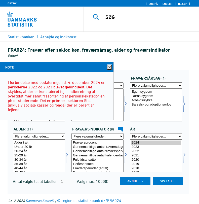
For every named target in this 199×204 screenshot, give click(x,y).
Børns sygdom (156, 96)
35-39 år (39, 164)
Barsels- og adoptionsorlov (156, 105)
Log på (153, 4)
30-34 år (39, 160)
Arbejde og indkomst (58, 37)
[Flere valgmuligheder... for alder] (39, 136)
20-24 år (39, 151)
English (168, 4)
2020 (156, 160)
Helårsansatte (97, 164)
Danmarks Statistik (40, 200)
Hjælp (182, 4)
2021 (156, 155)
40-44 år (39, 168)
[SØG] (149, 17)
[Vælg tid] (156, 156)
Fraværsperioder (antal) (97, 168)
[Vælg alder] (39, 156)
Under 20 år (39, 147)
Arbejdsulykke (156, 100)
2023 (156, 147)
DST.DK (12, 3)
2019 (156, 164)
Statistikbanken (21, 37)
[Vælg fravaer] (156, 105)
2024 (156, 143)
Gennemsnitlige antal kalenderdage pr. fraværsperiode (97, 155)
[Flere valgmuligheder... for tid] (156, 136)
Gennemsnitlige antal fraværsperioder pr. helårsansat (97, 151)
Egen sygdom (156, 92)
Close (109, 67)
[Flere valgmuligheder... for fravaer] (156, 85)
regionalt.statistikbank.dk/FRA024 (91, 200)
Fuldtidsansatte (97, 160)
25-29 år (39, 155)
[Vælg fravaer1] (97, 156)
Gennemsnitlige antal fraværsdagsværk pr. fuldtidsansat (97, 147)
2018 (156, 168)
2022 (156, 151)
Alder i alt (39, 143)
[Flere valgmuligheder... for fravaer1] (97, 136)
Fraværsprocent (97, 143)
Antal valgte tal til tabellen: (36, 181)
